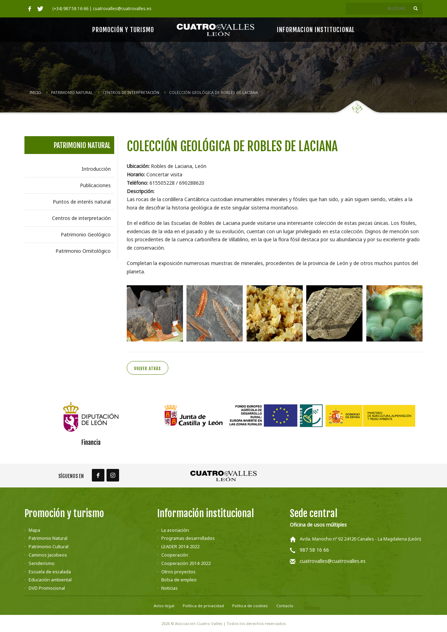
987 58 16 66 (314, 549)
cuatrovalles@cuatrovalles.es (333, 561)
